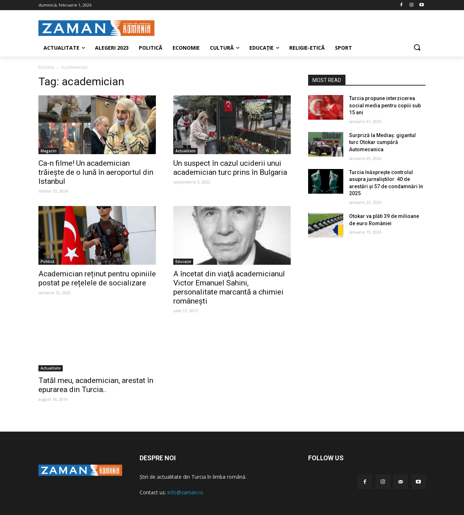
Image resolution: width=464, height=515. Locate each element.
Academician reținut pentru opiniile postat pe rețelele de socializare (97, 278)
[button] (417, 48)
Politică (47, 261)
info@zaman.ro (185, 492)
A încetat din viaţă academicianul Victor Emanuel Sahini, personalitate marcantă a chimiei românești (229, 287)
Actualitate (185, 150)
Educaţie (183, 261)
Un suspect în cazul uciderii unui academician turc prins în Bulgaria (230, 168)
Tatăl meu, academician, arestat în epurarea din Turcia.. (95, 385)
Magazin (49, 150)
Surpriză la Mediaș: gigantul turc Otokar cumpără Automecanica (382, 142)
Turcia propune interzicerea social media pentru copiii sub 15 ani (385, 105)
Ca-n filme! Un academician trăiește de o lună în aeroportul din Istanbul (95, 172)
